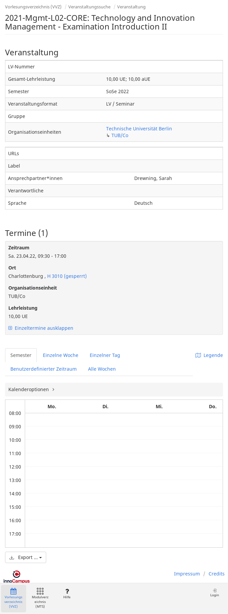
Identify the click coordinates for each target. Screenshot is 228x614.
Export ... (25, 557)
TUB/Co (119, 135)
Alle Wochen (102, 369)
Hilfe (66, 593)
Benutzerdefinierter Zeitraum (43, 369)
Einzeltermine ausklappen (40, 328)
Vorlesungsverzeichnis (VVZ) (33, 7)
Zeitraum (18, 247)
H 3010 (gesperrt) (66, 276)
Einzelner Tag (105, 355)
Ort (12, 267)
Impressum (187, 573)
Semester (20, 355)
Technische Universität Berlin (139, 128)
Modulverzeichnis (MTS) (40, 598)
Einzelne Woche (60, 355)
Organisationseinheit (32, 288)
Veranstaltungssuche (89, 7)
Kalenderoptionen (29, 389)
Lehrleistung (22, 308)
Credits (217, 573)
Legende (209, 355)
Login (214, 592)
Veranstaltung (131, 7)
